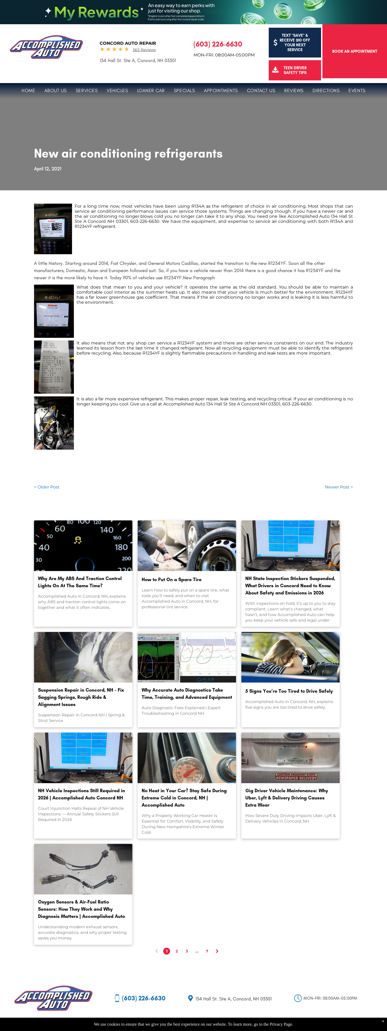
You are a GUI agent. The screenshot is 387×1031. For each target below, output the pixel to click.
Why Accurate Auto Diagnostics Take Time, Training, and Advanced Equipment (187, 693)
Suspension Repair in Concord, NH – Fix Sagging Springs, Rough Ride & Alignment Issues (81, 697)
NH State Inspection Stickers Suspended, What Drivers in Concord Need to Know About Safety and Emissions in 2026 (290, 586)
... (197, 951)
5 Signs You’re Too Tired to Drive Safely (289, 691)
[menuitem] (28, 90)
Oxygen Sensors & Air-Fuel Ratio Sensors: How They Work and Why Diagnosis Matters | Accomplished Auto (81, 909)
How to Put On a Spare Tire (171, 579)
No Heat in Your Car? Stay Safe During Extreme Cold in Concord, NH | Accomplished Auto (184, 798)
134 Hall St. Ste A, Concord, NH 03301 (138, 60)
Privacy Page (281, 1024)
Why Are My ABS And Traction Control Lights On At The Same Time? (80, 582)
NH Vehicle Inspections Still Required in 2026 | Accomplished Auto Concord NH (81, 794)
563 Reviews (144, 49)
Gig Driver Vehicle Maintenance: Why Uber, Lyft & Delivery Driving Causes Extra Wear (286, 798)
